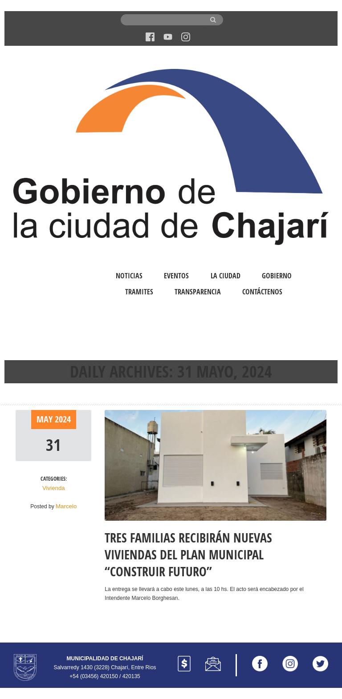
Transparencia (198, 292)
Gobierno (277, 276)
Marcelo (66, 505)
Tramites (139, 292)
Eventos (176, 276)
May (46, 419)
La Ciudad (225, 276)
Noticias (129, 276)
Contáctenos (262, 292)
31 (53, 444)
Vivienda (53, 487)
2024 (63, 419)
